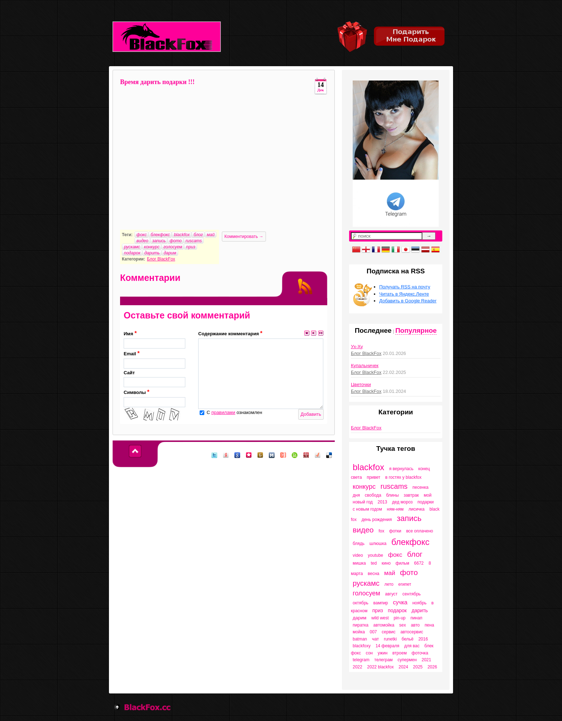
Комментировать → (243, 236)
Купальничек (364, 365)
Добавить (311, 414)
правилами (223, 412)
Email (154, 359)
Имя (154, 339)
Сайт (154, 378)
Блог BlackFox (161, 259)
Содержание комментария (230, 333)
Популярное (416, 330)
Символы (154, 398)
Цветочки (361, 384)
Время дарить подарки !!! (157, 82)
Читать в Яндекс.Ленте (404, 294)
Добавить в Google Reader (408, 300)
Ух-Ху (357, 346)
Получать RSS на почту (404, 286)
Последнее (373, 330)
